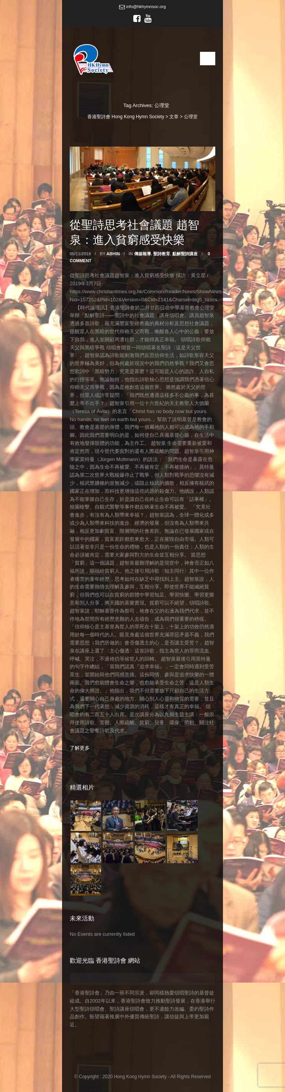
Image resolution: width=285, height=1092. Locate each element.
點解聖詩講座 (185, 253)
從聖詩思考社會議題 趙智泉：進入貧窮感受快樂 (134, 231)
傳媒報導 (142, 253)
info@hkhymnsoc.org (142, 6)
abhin (113, 253)
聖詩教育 (161, 253)
